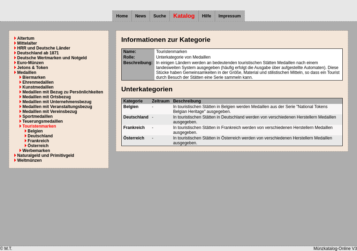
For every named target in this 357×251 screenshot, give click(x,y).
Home (122, 16)
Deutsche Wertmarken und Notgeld (52, 57)
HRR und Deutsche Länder (43, 48)
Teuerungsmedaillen (42, 121)
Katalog (184, 16)
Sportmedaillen (37, 116)
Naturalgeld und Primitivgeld (45, 155)
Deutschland (40, 136)
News (140, 16)
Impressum (230, 16)
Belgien (35, 131)
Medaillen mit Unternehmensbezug (56, 101)
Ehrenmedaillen (37, 82)
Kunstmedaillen (37, 87)
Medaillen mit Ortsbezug (46, 96)
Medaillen (26, 72)
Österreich (38, 145)
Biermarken (33, 77)
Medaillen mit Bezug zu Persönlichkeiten (62, 92)
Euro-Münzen (30, 62)
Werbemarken (36, 150)
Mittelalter (27, 43)
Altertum (25, 38)
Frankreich (38, 140)
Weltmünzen (29, 160)
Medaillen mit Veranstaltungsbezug (57, 106)
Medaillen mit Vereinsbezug (49, 111)
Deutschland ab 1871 (38, 53)
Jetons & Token (32, 67)
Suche (159, 16)
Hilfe (206, 16)
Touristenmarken (39, 126)
